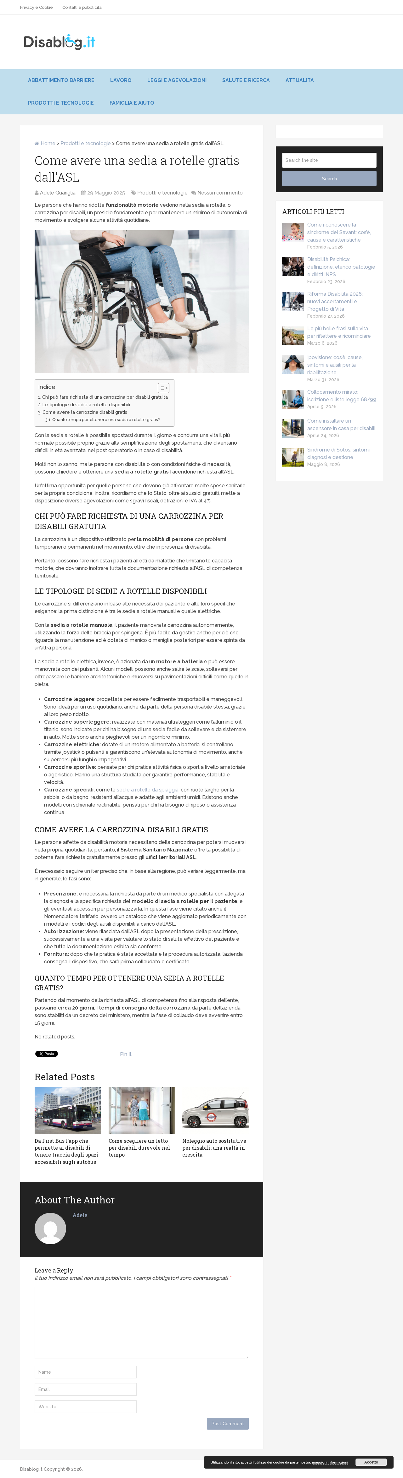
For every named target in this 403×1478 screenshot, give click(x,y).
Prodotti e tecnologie (61, 103)
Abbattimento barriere (61, 80)
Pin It (126, 1054)
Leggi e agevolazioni (177, 80)
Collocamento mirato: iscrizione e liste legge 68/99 (329, 396)
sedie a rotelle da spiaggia (148, 790)
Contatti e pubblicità (82, 7)
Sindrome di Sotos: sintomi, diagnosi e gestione (326, 454)
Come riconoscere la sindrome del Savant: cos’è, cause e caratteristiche (326, 232)
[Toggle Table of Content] (160, 388)
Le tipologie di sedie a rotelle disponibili (86, 404)
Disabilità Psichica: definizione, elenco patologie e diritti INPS (328, 266)
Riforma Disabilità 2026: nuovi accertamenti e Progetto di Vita (322, 301)
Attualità (300, 80)
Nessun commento (220, 193)
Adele (79, 1215)
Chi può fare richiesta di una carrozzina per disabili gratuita (105, 397)
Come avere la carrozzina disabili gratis (85, 412)
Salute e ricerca (246, 80)
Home (45, 143)
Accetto (371, 1462)
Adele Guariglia (58, 193)
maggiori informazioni (330, 1462)
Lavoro (121, 80)
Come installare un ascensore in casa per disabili (328, 425)
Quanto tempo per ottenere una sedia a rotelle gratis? (106, 419)
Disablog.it (31, 1469)
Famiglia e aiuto (132, 103)
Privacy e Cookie (36, 7)
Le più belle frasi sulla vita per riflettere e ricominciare (326, 333)
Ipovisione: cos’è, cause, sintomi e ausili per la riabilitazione (322, 364)
